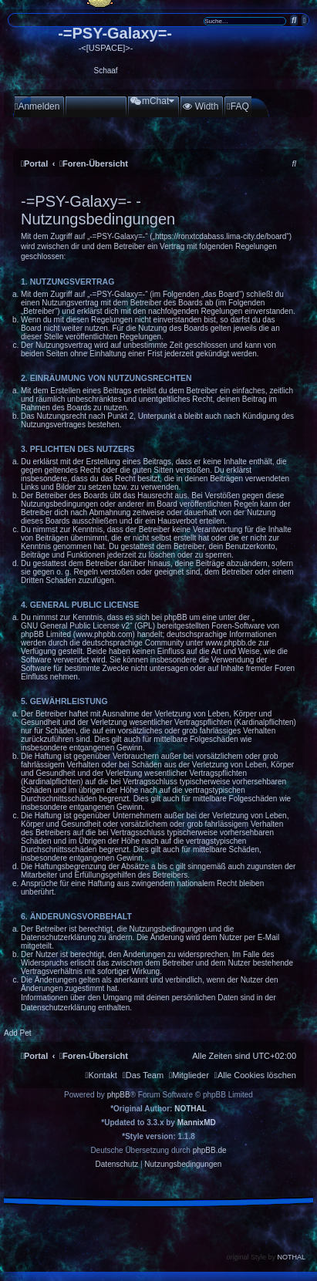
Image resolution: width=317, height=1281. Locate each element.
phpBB (118, 1095)
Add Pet (18, 1033)
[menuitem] (37, 106)
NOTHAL (190, 1108)
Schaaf (106, 70)
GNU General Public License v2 (75, 626)
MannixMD (196, 1122)
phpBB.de (210, 1150)
